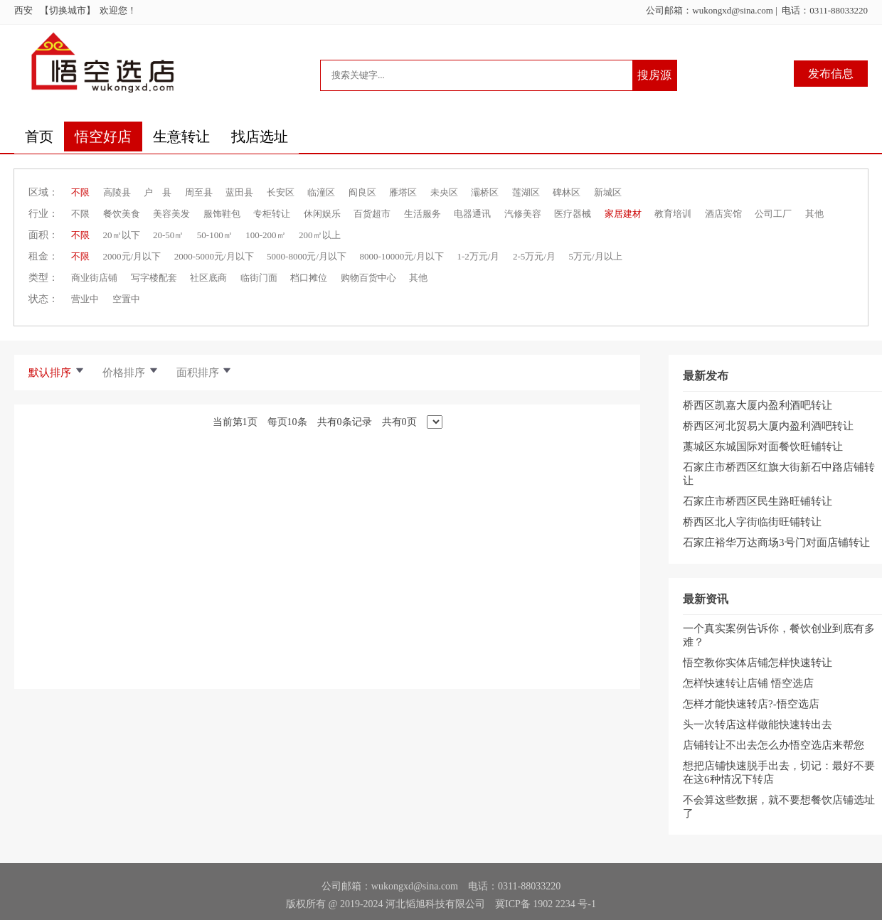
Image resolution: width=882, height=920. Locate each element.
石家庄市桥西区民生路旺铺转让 (757, 501)
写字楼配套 (154, 277)
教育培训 (672, 213)
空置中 (126, 299)
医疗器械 (572, 213)
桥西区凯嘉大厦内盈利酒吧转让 (757, 405)
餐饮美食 (121, 213)
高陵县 (117, 192)
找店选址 (259, 136)
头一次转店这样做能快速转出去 (757, 724)
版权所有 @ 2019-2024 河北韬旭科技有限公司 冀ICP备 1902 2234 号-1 (441, 904)
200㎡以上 (320, 235)
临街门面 (258, 277)
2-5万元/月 (534, 256)
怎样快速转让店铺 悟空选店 (748, 683)
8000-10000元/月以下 (402, 256)
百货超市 (372, 213)
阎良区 (362, 192)
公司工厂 (773, 213)
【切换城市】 (70, 10)
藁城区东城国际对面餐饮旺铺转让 (763, 446)
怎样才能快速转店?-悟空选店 (751, 704)
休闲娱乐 (322, 213)
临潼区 (321, 192)
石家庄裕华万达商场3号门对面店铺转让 (776, 542)
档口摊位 (308, 277)
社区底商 (208, 277)
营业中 (85, 299)
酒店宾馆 (723, 213)
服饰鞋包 (221, 213)
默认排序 (56, 372)
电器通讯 (472, 213)
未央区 (444, 192)
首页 (39, 136)
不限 (80, 192)
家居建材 (623, 213)
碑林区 (566, 192)
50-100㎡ (215, 235)
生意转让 (181, 136)
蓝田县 (239, 192)
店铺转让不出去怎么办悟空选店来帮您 (773, 745)
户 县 (157, 192)
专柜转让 (271, 213)
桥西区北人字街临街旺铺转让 (752, 522)
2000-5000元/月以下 (214, 256)
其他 (814, 213)
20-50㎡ (168, 235)
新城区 (608, 192)
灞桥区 (485, 192)
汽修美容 (522, 213)
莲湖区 (526, 192)
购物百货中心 (368, 277)
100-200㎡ (265, 235)
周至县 (199, 192)
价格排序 (130, 372)
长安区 (280, 192)
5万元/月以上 (595, 256)
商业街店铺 (94, 277)
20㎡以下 (121, 235)
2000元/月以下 (132, 256)
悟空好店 (103, 136)
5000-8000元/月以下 (306, 256)
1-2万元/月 (478, 256)
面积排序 (204, 372)
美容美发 (171, 213)
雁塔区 (403, 192)
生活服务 (422, 213)
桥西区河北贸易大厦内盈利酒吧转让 (768, 426)
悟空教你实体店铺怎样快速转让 (757, 662)
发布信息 (831, 74)
